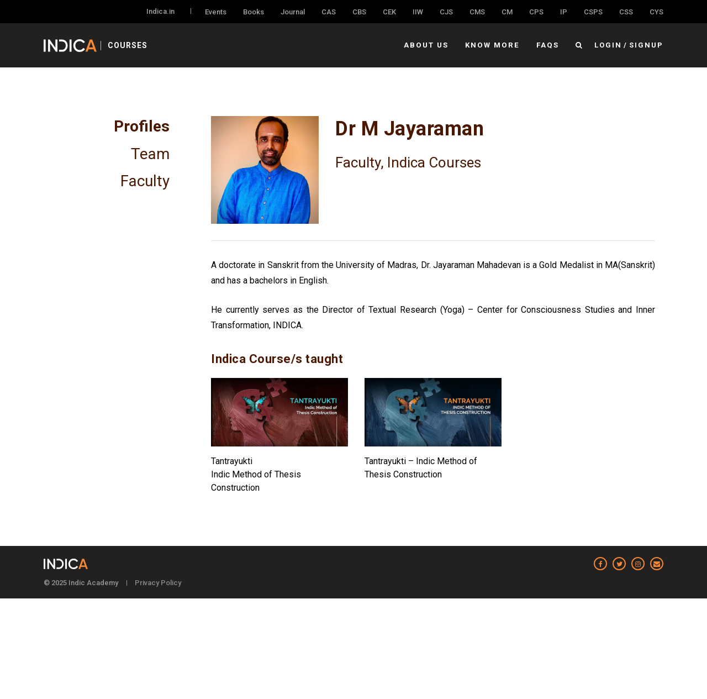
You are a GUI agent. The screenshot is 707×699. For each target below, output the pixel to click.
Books (253, 12)
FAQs (548, 45)
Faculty (145, 179)
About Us (429, 45)
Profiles (142, 126)
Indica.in (160, 11)
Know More (494, 45)
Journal (293, 12)
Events (215, 12)
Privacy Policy (158, 583)
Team (150, 153)
